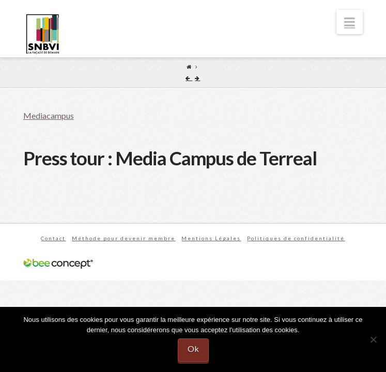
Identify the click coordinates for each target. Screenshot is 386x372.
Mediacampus (48, 115)
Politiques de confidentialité (296, 238)
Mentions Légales (211, 238)
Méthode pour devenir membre (123, 238)
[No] (373, 339)
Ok (193, 348)
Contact (53, 238)
